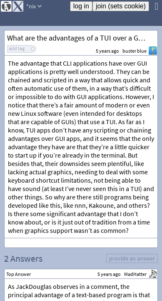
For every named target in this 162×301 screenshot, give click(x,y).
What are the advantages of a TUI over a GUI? (78, 38)
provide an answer (132, 258)
